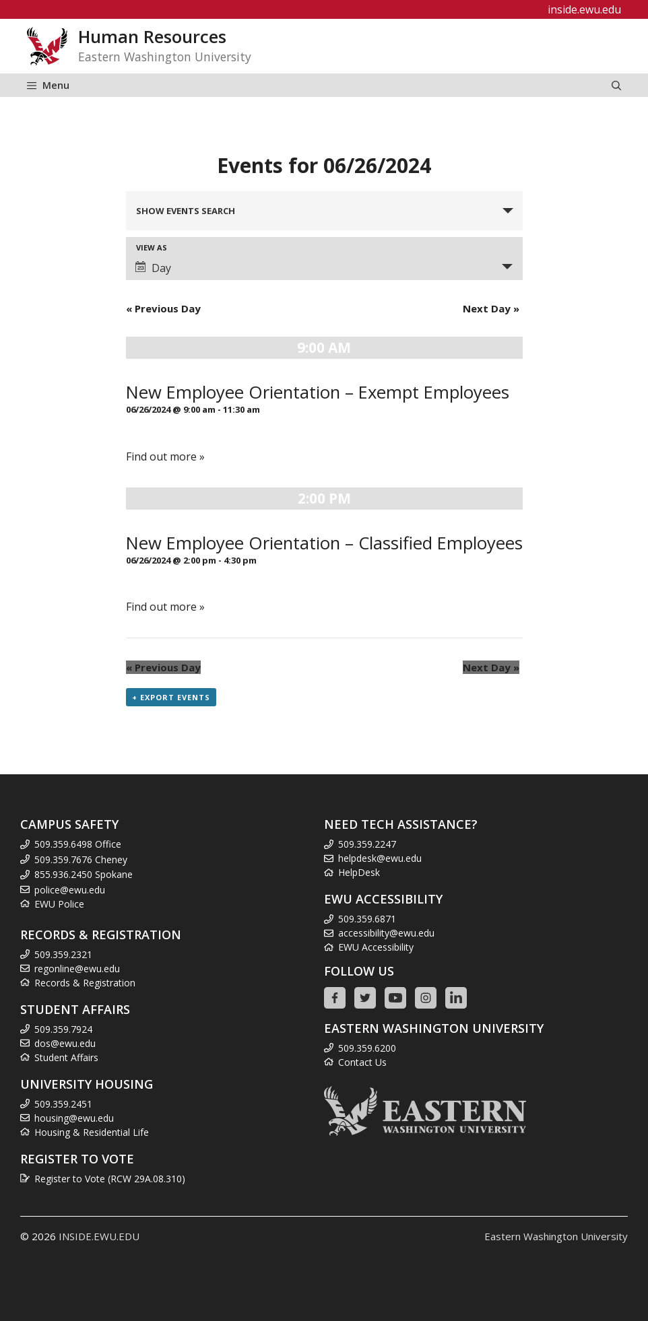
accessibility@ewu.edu (386, 932)
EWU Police (59, 903)
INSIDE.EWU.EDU (99, 1236)
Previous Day (163, 308)
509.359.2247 (367, 844)
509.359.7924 (63, 1029)
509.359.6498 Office (77, 844)
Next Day (491, 308)
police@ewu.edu (69, 889)
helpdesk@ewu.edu (380, 858)
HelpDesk (359, 872)
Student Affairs (66, 1057)
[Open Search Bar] (616, 85)
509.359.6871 (367, 918)
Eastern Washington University (556, 1236)
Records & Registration (84, 982)
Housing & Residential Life (91, 1132)
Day (153, 268)
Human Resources (152, 36)
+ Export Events (171, 697)
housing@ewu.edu (74, 1118)
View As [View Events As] (151, 247)
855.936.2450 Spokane (83, 874)
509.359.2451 (63, 1103)
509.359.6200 (367, 1048)
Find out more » (165, 456)
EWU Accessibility (376, 947)
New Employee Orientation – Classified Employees (324, 543)
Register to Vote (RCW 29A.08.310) (109, 1178)
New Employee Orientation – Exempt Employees (317, 392)
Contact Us (362, 1062)
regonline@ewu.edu (77, 968)
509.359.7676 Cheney (80, 859)
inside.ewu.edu (584, 9)
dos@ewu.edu (65, 1043)
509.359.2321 (63, 954)
